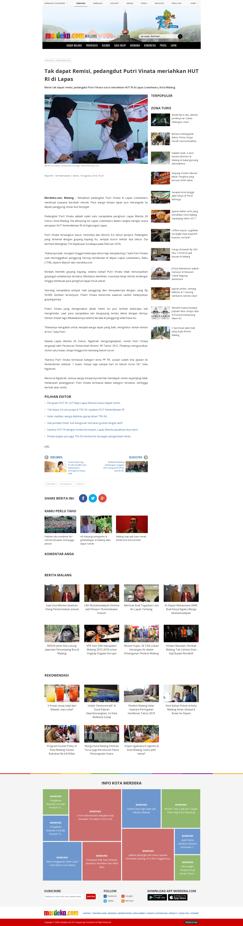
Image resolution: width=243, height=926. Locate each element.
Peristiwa (50, 483)
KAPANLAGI (98, 3)
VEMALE (130, 3)
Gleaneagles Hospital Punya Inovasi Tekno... (187, 870)
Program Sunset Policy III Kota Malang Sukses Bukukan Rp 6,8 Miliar (62, 749)
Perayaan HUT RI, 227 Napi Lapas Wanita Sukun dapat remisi (83, 403)
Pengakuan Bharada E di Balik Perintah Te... (55, 804)
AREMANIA (135, 45)
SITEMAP (195, 913)
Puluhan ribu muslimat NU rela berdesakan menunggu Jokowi (59, 540)
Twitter (109, 901)
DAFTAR (91, 896)
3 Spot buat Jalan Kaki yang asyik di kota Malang (183, 331)
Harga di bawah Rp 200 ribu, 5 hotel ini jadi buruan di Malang (184, 253)
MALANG (91, 36)
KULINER (106, 45)
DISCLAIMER (139, 913)
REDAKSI (112, 913)
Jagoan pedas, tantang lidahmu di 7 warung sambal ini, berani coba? (184, 292)
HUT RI (80, 483)
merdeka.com (84, 262)
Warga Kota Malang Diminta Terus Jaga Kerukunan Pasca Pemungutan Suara (101, 749)
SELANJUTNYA (138, 457)
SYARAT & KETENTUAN (157, 913)
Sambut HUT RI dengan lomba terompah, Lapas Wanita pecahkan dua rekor (92, 429)
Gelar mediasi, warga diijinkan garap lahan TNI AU (77, 416)
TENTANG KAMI (99, 913)
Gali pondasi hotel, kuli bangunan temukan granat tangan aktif (85, 423)
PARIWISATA (92, 45)
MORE (195, 3)
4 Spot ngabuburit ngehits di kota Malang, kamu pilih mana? (141, 749)
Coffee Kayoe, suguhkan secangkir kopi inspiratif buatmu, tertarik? (185, 234)
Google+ (127, 896)
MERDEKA (80, 3)
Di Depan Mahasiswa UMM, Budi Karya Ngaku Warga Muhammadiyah (181, 609)
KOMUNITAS (150, 45)
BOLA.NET (114, 3)
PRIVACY (173, 913)
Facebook (110, 896)
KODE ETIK (184, 913)
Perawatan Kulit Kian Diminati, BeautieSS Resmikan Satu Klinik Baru (102, 863)
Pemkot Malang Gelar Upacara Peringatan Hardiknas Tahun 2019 (141, 709)
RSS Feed (127, 901)
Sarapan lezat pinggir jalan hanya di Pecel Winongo (183, 196)
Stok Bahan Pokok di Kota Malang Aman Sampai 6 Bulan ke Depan (181, 709)
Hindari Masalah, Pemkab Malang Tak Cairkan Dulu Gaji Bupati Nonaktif (181, 649)
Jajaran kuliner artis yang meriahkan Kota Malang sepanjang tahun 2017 (185, 215)
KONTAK (87, 913)
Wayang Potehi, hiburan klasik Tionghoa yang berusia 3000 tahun (184, 176)
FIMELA (144, 3)
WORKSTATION (125, 913)
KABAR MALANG (74, 45)
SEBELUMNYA (53, 457)
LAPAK (174, 45)
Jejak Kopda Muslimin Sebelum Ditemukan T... (187, 843)
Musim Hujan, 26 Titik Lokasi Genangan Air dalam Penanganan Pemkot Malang (141, 649)
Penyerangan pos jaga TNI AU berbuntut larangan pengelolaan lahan (89, 436)
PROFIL (163, 45)
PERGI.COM (176, 3)
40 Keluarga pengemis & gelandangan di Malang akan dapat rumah (95, 540)
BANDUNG (55, 796)
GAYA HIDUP (120, 45)
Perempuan (66, 483)
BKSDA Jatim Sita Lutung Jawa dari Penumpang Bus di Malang (62, 649)
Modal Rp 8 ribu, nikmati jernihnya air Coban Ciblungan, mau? (185, 118)
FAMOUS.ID (159, 3)
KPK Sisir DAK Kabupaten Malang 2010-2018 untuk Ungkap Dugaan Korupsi (102, 649)
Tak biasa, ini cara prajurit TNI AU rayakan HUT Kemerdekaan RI (85, 409)
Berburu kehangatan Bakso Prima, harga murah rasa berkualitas (184, 137)
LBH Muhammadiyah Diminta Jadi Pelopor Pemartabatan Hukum (101, 609)
